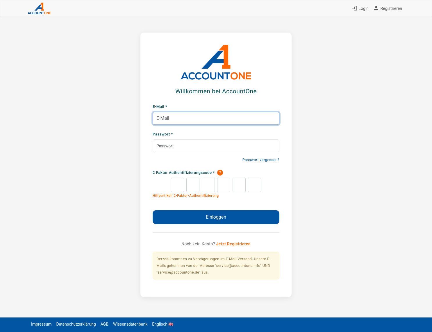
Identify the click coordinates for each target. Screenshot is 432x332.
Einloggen (216, 217)
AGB (104, 324)
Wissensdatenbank (130, 324)
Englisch (162, 324)
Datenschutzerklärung (76, 324)
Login (360, 8)
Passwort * (163, 134)
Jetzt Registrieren (233, 244)
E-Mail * (160, 106)
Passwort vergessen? (260, 160)
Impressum (41, 324)
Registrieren (387, 8)
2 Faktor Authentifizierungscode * (188, 173)
